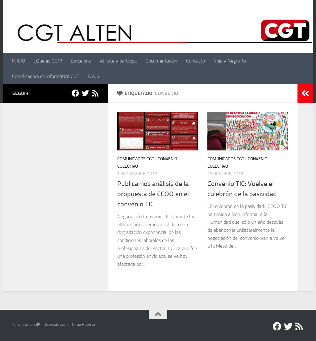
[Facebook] (75, 93)
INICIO (18, 61)
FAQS (93, 76)
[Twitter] (85, 93)
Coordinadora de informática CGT (45, 76)
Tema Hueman (83, 324)
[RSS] (95, 93)
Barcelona (81, 61)
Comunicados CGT (135, 159)
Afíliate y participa (118, 61)
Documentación (161, 61)
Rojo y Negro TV (230, 61)
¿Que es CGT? (48, 61)
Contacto (195, 61)
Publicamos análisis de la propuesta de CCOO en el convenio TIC (153, 194)
